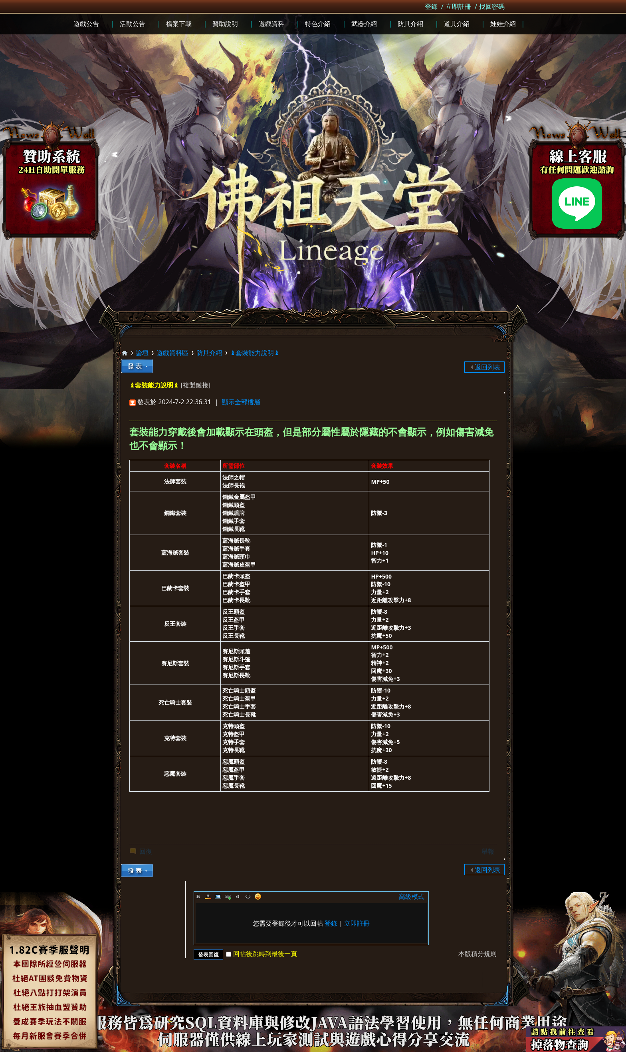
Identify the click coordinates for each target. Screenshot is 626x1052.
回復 (145, 851)
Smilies (258, 896)
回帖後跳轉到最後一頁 (261, 953)
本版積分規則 (477, 953)
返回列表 (487, 367)
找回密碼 (492, 6)
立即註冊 (458, 6)
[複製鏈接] (195, 385)
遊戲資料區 (172, 352)
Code (248, 896)
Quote (238, 896)
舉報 (487, 851)
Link (228, 896)
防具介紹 (209, 352)
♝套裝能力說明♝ (254, 352)
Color (208, 896)
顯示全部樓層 (241, 401)
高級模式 (411, 896)
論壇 (142, 352)
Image (218, 896)
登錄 (431, 6)
